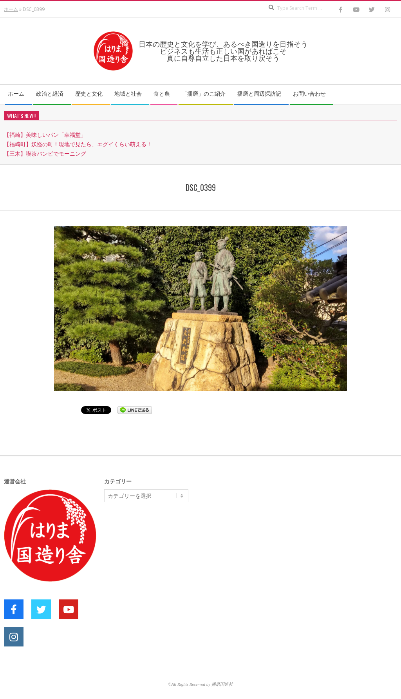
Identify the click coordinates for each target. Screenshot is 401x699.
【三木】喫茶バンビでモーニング (45, 153)
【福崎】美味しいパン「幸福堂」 (45, 134)
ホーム (11, 9)
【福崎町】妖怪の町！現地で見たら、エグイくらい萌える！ (78, 144)
